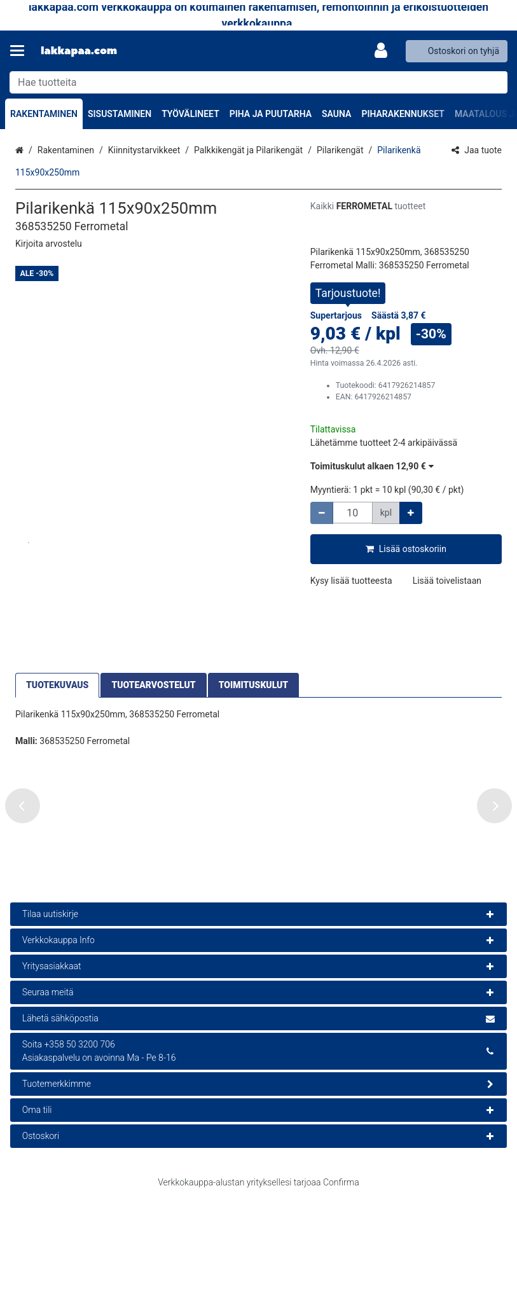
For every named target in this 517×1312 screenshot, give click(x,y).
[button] (48, 243)
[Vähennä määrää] (321, 513)
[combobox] (258, 82)
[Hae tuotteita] (258, 82)
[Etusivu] (78, 51)
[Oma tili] (385, 51)
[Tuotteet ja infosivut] (21, 51)
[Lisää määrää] (410, 513)
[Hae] (495, 82)
